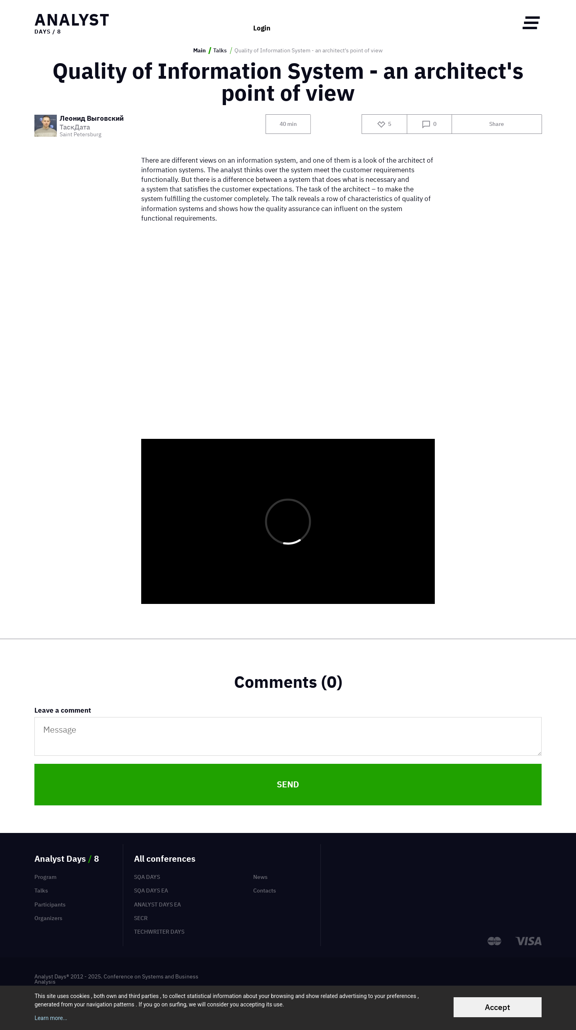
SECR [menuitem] (141, 918)
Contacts (264, 890)
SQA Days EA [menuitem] (151, 890)
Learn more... (50, 1018)
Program (45, 877)
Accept (497, 1007)
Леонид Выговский (92, 119)
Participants (50, 904)
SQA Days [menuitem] (147, 877)
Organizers (48, 918)
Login (261, 22)
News (260, 877)
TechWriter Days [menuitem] (159, 931)
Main (199, 50)
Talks (220, 50)
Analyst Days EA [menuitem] (157, 904)
